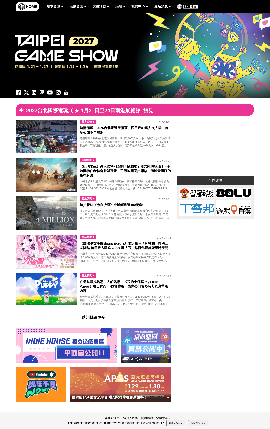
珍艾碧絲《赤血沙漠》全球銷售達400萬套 (111, 205)
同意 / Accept (176, 423)
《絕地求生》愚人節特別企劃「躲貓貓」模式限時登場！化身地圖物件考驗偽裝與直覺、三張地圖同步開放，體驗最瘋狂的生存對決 (125, 171)
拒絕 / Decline (198, 423)
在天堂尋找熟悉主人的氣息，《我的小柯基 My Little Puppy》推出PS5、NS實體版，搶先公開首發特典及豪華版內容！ (124, 286)
